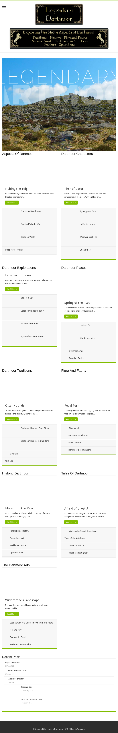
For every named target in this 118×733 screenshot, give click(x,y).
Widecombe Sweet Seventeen (82, 531)
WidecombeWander (30, 323)
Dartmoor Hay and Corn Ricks (35, 428)
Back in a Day (27, 298)
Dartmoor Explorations (19, 268)
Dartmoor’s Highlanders (79, 450)
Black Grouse (74, 442)
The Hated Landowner (31, 211)
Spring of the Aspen (78, 303)
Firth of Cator (73, 189)
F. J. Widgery (16, 630)
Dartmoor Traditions (17, 370)
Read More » (12, 202)
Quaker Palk (85, 250)
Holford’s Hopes (87, 224)
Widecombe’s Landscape (22, 600)
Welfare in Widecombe (20, 644)
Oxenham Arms (76, 351)
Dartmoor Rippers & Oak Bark (35, 441)
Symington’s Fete (88, 211)
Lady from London (18, 275)
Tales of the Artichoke (74, 538)
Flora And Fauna (73, 370)
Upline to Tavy (16, 552)
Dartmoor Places (74, 268)
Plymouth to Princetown (32, 336)
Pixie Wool (74, 428)
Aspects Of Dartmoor (18, 154)
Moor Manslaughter (78, 553)
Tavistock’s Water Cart (31, 224)
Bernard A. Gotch (18, 637)
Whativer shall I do (88, 237)
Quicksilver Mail (17, 538)
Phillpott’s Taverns (14, 250)
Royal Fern (71, 405)
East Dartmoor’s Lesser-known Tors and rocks (31, 622)
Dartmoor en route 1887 (32, 311)
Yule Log (9, 461)
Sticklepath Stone (18, 545)
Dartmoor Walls (28, 237)
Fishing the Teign (17, 189)
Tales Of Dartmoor (75, 473)
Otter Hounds (14, 405)
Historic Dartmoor (15, 473)
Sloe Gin (14, 453)
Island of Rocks (76, 358)
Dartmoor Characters (77, 154)
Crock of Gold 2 (76, 545)
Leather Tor (85, 325)
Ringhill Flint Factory (19, 531)
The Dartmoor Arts (16, 565)
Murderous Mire (87, 338)
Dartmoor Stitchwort (78, 435)
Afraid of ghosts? (76, 508)
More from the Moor (19, 508)
